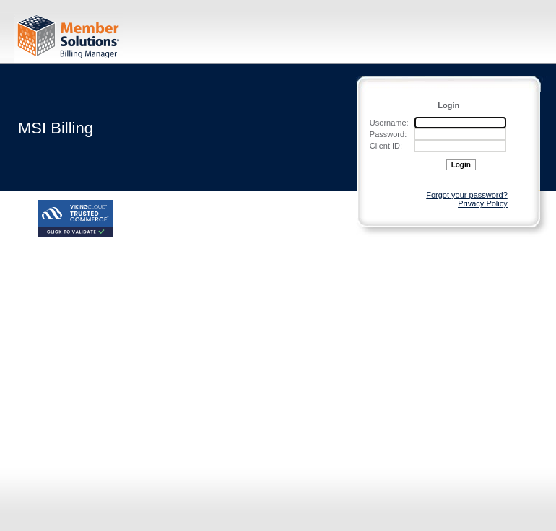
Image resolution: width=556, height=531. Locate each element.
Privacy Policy (482, 203)
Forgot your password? (467, 194)
